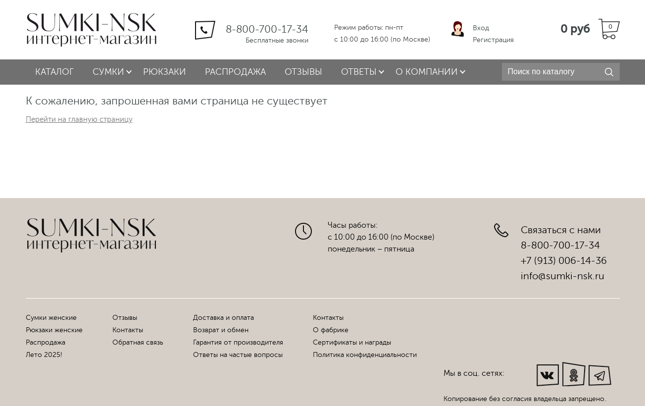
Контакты (127, 330)
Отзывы (303, 72)
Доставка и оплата (223, 317)
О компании (427, 72)
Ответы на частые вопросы (238, 354)
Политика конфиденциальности (365, 354)
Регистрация (493, 40)
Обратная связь (137, 342)
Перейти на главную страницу (79, 119)
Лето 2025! (44, 354)
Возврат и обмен (220, 330)
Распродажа (235, 72)
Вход (481, 28)
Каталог (54, 72)
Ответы (359, 72)
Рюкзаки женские (54, 330)
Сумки (108, 72)
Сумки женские (51, 317)
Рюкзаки (164, 72)
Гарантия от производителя (238, 342)
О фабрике (330, 330)
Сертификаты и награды (352, 342)
